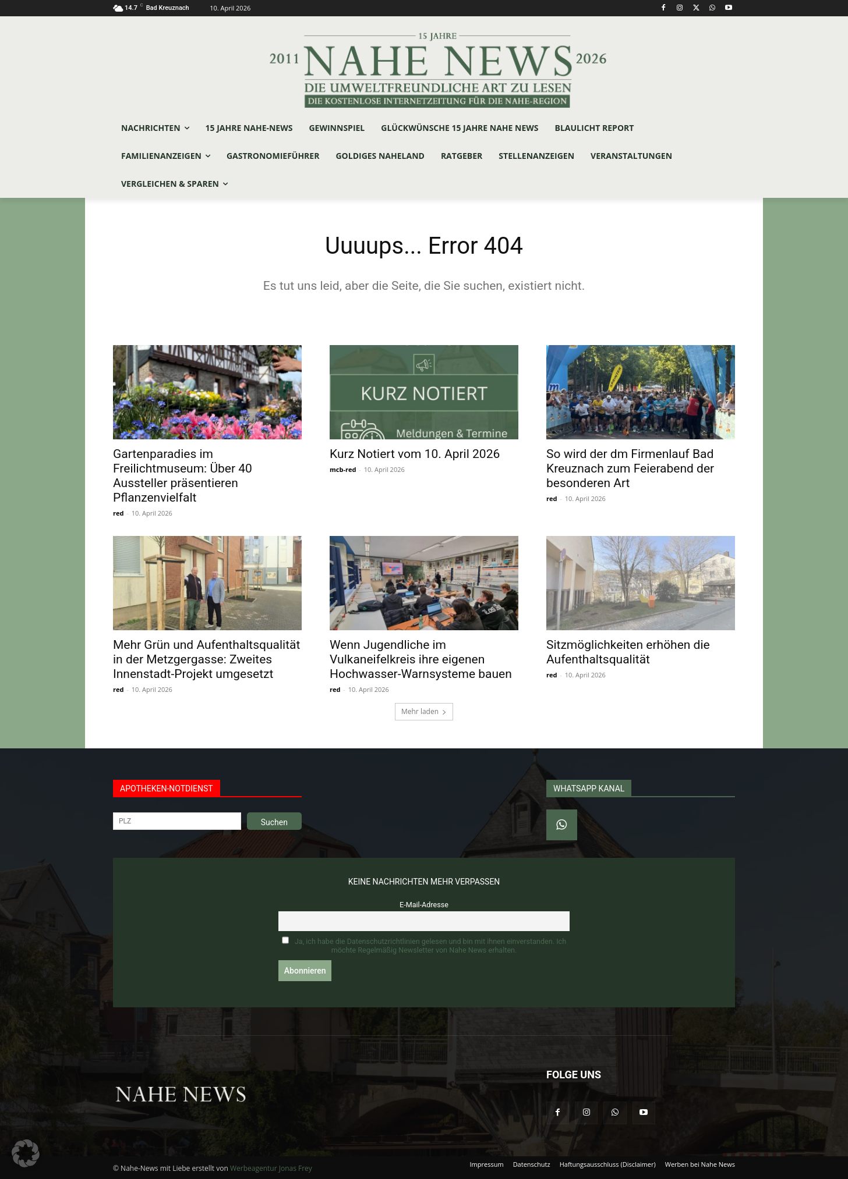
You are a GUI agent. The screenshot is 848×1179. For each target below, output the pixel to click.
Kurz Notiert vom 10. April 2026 (415, 454)
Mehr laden (424, 711)
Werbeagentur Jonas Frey (271, 1168)
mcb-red (343, 469)
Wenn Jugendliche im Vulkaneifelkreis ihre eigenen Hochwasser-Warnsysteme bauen (421, 659)
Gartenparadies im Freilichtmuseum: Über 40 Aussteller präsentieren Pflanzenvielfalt (182, 476)
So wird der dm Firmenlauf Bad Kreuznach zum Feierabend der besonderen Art (630, 468)
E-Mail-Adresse (424, 904)
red (118, 513)
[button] (25, 1153)
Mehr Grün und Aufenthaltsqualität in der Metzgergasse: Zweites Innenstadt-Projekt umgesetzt (206, 659)
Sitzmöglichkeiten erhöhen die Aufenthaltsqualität (628, 652)
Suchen (274, 822)
